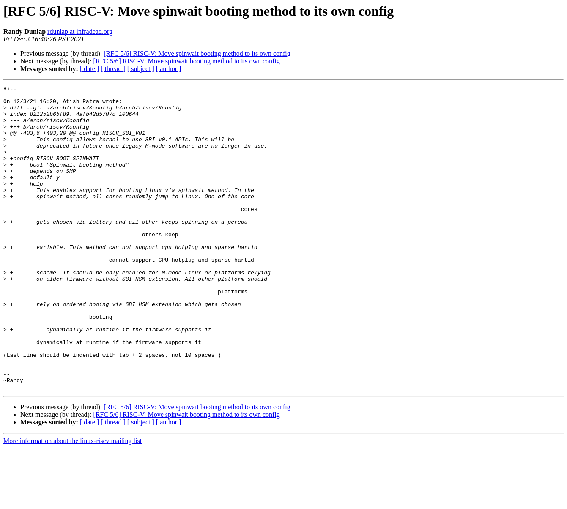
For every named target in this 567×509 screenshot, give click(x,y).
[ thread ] (113, 68)
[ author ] (168, 68)
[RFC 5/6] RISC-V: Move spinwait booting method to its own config (197, 53)
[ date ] (89, 68)
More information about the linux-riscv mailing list (72, 501)
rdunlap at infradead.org (79, 31)
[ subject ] (140, 68)
